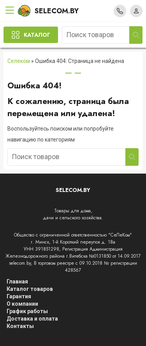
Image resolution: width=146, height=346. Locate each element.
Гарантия (19, 296)
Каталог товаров (30, 289)
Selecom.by (48, 11)
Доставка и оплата (32, 319)
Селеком (18, 61)
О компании (22, 304)
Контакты (20, 326)
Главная (17, 281)
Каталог (37, 35)
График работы (27, 311)
